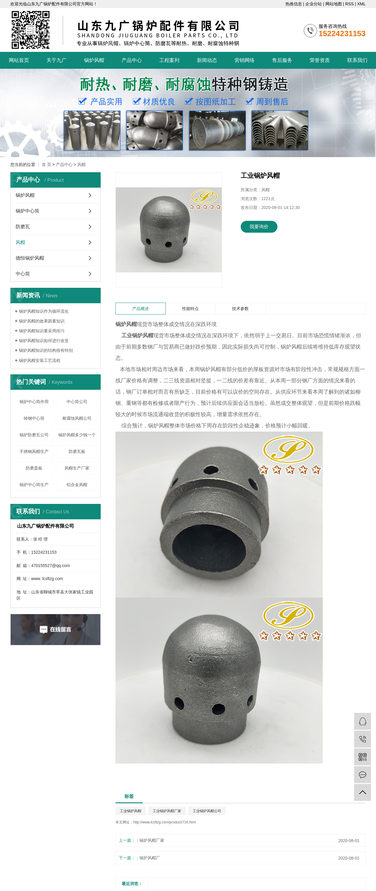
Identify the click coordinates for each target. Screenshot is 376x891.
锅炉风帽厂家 (151, 840)
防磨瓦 (23, 226)
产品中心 (132, 60)
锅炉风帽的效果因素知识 (42, 321)
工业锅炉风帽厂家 (167, 811)
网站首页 (19, 60)
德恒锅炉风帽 (30, 258)
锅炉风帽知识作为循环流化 (44, 311)
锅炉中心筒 (27, 210)
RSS (349, 3)
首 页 (46, 164)
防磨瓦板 (77, 451)
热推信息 (293, 3)
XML (361, 3)
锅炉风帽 (94, 60)
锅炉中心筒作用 (34, 401)
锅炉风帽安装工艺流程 (39, 360)
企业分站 (313, 3)
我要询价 (259, 226)
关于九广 (56, 60)
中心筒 (23, 273)
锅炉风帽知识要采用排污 (42, 330)
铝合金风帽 (77, 484)
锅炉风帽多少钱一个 (77, 434)
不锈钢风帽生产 (34, 451)
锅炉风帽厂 (149, 857)
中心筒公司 (77, 401)
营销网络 (244, 60)
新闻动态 (207, 60)
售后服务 (282, 60)
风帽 (81, 164)
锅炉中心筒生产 (34, 484)
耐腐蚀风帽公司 (76, 418)
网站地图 (333, 3)
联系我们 (357, 60)
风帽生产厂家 (77, 468)
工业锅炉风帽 (130, 811)
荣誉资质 (320, 60)
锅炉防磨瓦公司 (34, 434)
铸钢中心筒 (34, 418)
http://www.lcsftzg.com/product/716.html (164, 822)
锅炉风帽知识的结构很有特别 (46, 350)
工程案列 (169, 60)
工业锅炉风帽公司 (207, 811)
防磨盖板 (34, 468)
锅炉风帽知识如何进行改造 (44, 340)
